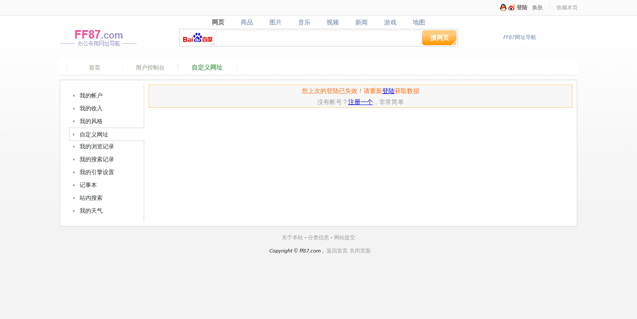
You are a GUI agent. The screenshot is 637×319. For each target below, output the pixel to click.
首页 (94, 67)
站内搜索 (91, 197)
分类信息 (318, 237)
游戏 (390, 22)
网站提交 (344, 237)
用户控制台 (150, 67)
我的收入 (91, 108)
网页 (217, 22)
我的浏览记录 (97, 146)
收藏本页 (567, 7)
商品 (246, 22)
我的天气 (91, 210)
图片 (275, 22)
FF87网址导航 (519, 37)
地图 (419, 22)
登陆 (522, 7)
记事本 (88, 184)
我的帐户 (91, 95)
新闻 (361, 22)
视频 (332, 22)
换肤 (537, 7)
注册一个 (360, 101)
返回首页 (337, 250)
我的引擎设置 (97, 171)
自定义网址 (207, 67)
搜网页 (439, 37)
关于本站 (292, 237)
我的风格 (91, 120)
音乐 (304, 22)
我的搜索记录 (97, 159)
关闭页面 (360, 250)
